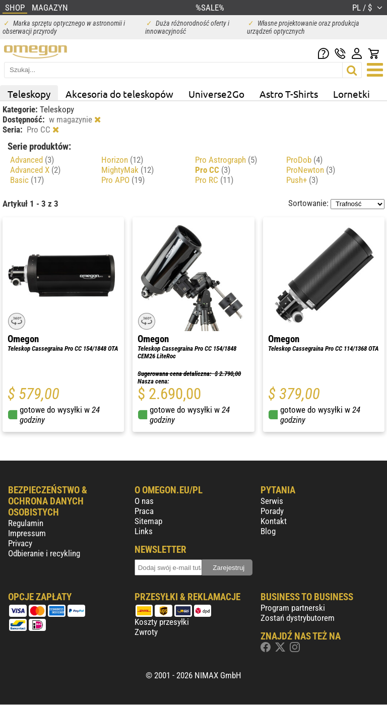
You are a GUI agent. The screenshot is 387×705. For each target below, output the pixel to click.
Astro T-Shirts (289, 94)
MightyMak (127, 170)
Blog (268, 531)
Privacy (20, 543)
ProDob (304, 160)
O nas (144, 501)
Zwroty (146, 632)
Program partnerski (293, 608)
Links (144, 531)
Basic (27, 180)
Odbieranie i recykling (44, 553)
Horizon (122, 160)
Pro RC (214, 180)
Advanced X (35, 170)
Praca (144, 511)
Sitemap (148, 521)
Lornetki (351, 94)
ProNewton (310, 170)
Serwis (272, 501)
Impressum (27, 533)
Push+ (302, 180)
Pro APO (123, 180)
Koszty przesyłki (162, 622)
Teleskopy (29, 94)
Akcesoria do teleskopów (119, 94)
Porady (272, 511)
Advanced (32, 160)
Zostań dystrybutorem (298, 618)
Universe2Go (216, 94)
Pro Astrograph (226, 160)
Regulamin (25, 523)
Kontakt (274, 521)
